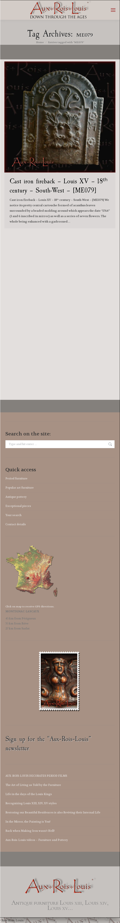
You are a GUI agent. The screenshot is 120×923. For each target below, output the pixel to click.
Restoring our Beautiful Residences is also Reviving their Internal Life (52, 812)
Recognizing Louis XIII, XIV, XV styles (31, 803)
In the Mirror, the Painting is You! (27, 821)
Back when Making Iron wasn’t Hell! (30, 831)
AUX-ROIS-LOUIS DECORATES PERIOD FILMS (36, 776)
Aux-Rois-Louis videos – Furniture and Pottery (36, 840)
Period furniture (16, 478)
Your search (13, 515)
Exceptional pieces (18, 506)
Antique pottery (16, 497)
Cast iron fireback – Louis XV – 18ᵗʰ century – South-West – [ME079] (59, 186)
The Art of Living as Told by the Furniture (33, 785)
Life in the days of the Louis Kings (28, 794)
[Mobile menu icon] (113, 10)
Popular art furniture (19, 487)
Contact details (15, 524)
